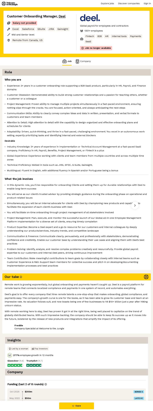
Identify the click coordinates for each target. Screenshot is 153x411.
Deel (62, 16)
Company (83, 61)
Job (66, 61)
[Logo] (10, 4)
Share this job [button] (15, 388)
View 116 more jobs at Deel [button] (42, 388)
